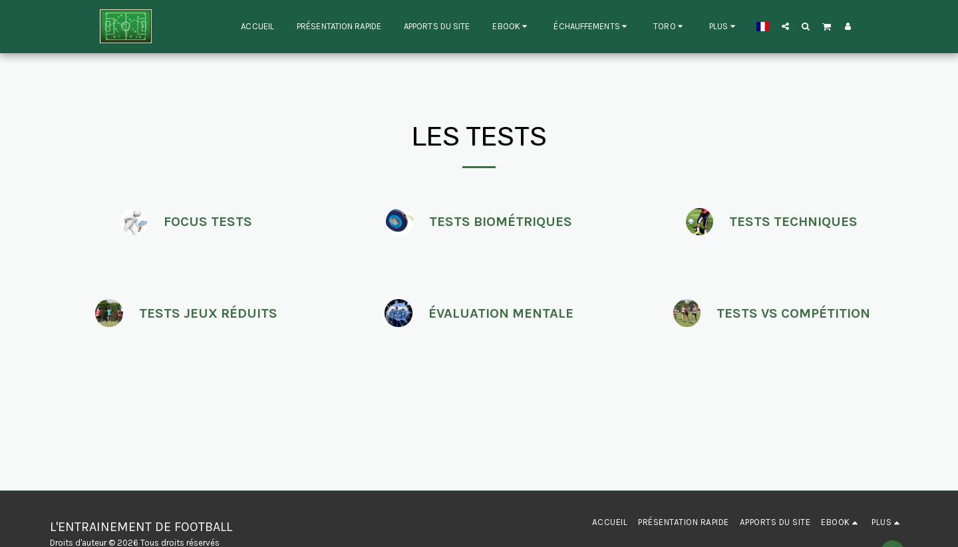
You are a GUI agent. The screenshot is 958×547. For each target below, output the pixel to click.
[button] (512, 26)
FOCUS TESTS (208, 221)
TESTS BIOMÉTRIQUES (500, 221)
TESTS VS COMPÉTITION (793, 313)
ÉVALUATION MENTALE (500, 313)
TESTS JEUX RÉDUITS (208, 313)
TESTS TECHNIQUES (793, 221)
